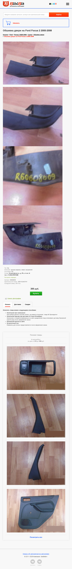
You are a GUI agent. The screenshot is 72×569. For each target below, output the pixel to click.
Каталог (5, 34)
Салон (30, 34)
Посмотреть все (36, 537)
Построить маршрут (10, 277)
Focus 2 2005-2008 (20, 34)
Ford (11, 34)
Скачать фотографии (14, 298)
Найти (58, 15)
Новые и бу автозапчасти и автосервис (36, 554)
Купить (36, 293)
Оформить (16, 23)
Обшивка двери (39, 34)
